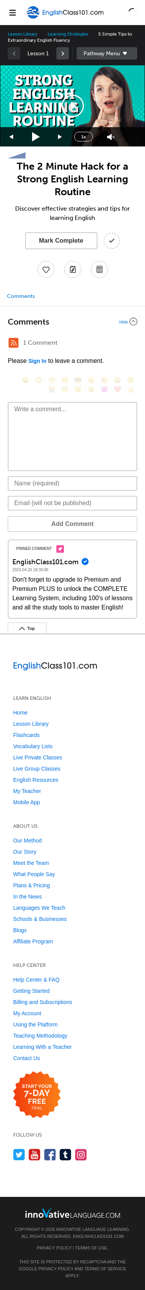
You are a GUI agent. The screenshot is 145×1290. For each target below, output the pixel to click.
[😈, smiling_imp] (104, 389)
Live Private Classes (37, 757)
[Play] (36, 137)
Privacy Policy (54, 1248)
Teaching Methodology (40, 1036)
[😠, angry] (91, 380)
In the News (27, 896)
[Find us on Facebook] (50, 1155)
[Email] (72, 503)
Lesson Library (23, 34)
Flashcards (26, 735)
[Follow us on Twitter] (19, 1155)
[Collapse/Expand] (72, 321)
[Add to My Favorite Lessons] (46, 269)
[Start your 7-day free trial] (37, 1095)
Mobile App (26, 802)
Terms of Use (91, 1248)
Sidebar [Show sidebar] (107, 53)
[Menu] (12, 12)
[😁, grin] (51, 380)
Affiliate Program (33, 941)
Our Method (27, 840)
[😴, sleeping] (78, 389)
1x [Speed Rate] (83, 136)
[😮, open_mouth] (91, 389)
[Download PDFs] (99, 269)
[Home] (65, 18)
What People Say (34, 874)
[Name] (72, 483)
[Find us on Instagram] (81, 1155)
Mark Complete (61, 240)
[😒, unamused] (65, 380)
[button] (133, 12)
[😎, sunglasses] (78, 380)
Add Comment (72, 524)
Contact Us (26, 1058)
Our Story (24, 852)
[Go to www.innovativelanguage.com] (72, 1213)
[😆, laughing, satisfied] (104, 380)
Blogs (20, 930)
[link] (62, 53)
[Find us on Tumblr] (66, 1155)
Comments (21, 296)
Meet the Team (31, 863)
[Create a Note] (72, 269)
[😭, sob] (51, 389)
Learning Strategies (68, 34)
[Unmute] (111, 137)
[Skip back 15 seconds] (11, 137)
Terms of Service (105, 1268)
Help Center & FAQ (36, 980)
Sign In (37, 361)
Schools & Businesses (40, 919)
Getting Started (31, 991)
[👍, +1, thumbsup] (130, 389)
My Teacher (27, 791)
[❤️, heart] (117, 389)
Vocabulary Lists (33, 746)
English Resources (35, 780)
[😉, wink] (130, 380)
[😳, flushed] (38, 380)
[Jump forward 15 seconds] (60, 137)
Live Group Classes (36, 769)
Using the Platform (35, 1024)
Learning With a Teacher (42, 1047)
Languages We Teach (39, 908)
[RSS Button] (13, 343)
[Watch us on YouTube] (35, 1155)
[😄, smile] (25, 380)
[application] (72, 105)
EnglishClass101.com (98, 1236)
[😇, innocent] (65, 389)
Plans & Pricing (31, 885)
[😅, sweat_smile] (117, 380)
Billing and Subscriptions (42, 1002)
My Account (27, 1013)
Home (20, 713)
